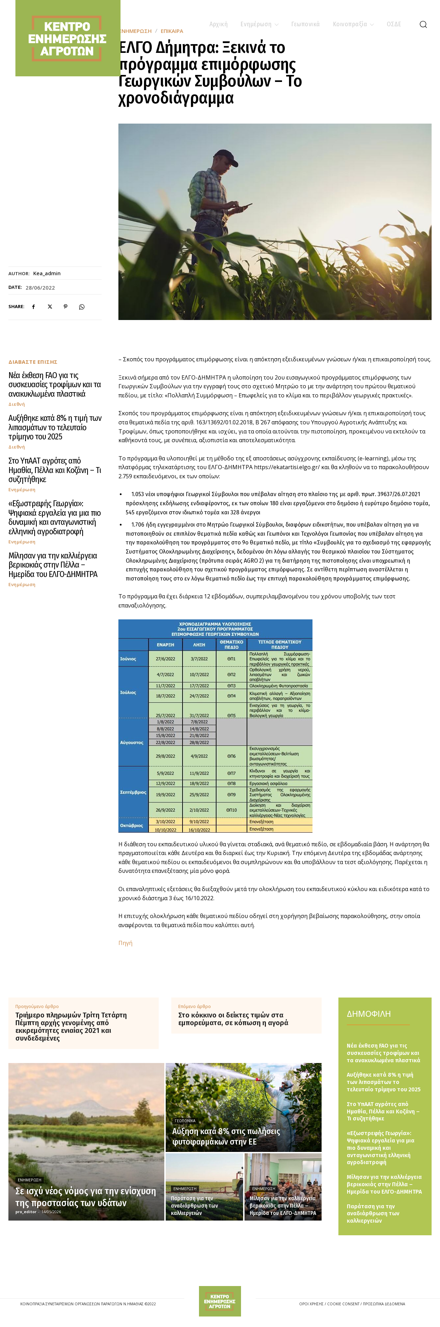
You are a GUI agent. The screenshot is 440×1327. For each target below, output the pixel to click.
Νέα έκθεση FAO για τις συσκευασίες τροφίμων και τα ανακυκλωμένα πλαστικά (54, 384)
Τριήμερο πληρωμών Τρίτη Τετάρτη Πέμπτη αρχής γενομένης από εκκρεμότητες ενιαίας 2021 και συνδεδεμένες (71, 1026)
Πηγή (125, 943)
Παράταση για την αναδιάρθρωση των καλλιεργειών (373, 1213)
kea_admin (47, 273)
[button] (423, 24)
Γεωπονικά (185, 1121)
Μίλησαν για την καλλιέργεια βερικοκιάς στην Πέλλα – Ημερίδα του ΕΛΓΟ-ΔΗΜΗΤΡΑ (52, 565)
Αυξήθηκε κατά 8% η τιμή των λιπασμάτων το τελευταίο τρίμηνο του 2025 (54, 427)
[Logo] (220, 1301)
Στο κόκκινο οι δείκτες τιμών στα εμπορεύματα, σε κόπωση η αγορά (233, 1019)
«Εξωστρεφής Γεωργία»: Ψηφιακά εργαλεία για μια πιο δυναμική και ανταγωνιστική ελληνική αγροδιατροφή (54, 517)
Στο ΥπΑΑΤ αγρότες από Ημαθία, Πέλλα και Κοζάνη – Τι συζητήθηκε (54, 470)
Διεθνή (16, 404)
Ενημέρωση (22, 489)
